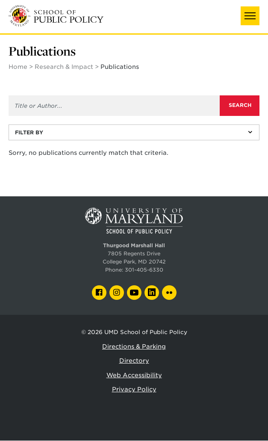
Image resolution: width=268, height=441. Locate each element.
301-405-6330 (144, 270)
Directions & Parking (134, 346)
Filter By (29, 132)
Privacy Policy (134, 389)
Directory (134, 360)
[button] (250, 15)
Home (18, 66)
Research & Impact (64, 66)
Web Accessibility (134, 375)
